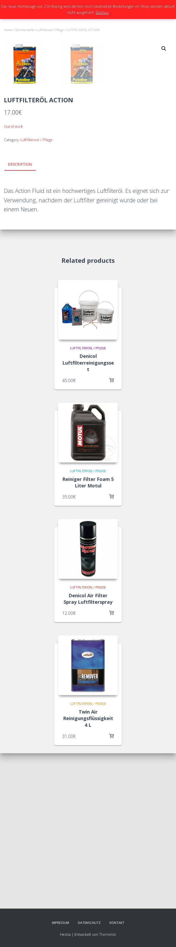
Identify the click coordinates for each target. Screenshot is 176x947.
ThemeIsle (107, 934)
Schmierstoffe (24, 30)
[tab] (24, 320)
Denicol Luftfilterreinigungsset (88, 518)
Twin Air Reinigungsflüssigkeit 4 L (88, 873)
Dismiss (102, 12)
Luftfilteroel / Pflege (50, 30)
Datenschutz (89, 923)
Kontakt (117, 923)
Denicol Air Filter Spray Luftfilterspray (88, 754)
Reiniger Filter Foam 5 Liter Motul (88, 637)
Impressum (60, 923)
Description (20, 319)
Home (8, 30)
